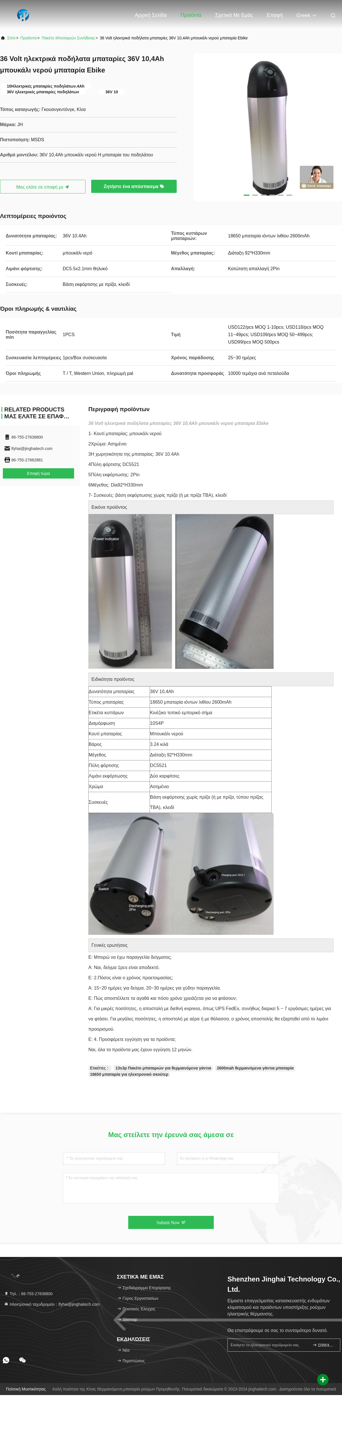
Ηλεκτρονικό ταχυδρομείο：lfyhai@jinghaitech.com (51, 1304)
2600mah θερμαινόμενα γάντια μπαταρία (255, 1068)
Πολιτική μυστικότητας (26, 1389)
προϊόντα (29, 38)
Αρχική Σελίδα (151, 15)
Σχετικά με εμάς (234, 15)
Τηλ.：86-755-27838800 (28, 1293)
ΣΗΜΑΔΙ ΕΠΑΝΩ (323, 1345)
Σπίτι (11, 38)
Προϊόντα (190, 15)
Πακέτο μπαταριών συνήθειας (68, 38)
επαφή (275, 15)
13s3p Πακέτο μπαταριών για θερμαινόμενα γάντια (163, 1068)
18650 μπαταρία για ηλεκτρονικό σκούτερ (129, 1074)
